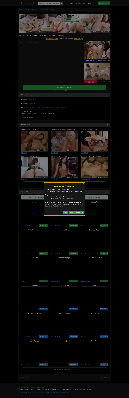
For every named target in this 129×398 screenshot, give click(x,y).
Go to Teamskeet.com (76, 212)
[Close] (83, 184)
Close (65, 212)
